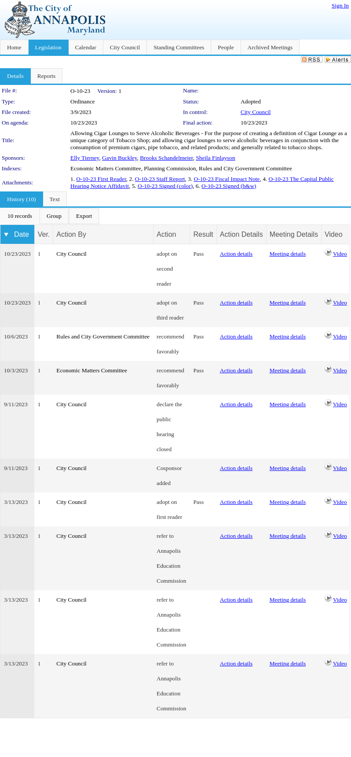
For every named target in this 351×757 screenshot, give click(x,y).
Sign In (340, 5)
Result (203, 234)
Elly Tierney (84, 157)
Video (340, 253)
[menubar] (49, 216)
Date (21, 234)
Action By (71, 234)
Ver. (44, 234)
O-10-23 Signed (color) (165, 186)
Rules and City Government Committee (103, 336)
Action (166, 234)
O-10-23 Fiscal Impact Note (227, 179)
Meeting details (288, 253)
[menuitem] (19, 216)
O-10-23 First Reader (101, 179)
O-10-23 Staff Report (160, 179)
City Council (256, 112)
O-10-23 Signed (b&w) (228, 186)
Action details (236, 253)
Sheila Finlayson (215, 157)
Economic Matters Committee (91, 370)
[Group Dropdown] (54, 216)
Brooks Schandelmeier (166, 157)
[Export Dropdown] (84, 216)
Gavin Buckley (119, 157)
